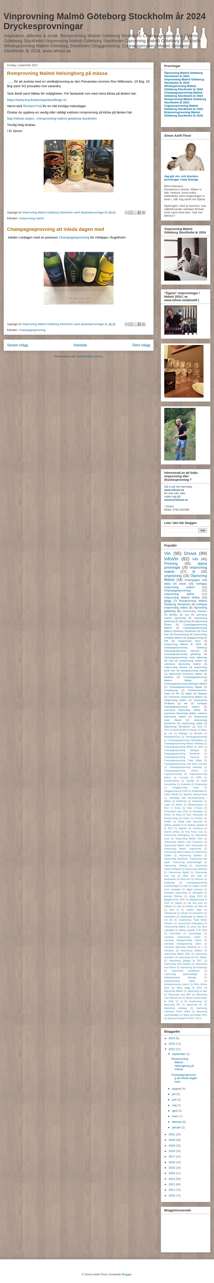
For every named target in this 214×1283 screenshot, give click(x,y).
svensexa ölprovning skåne (182, 709)
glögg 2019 (195, 896)
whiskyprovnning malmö (176, 984)
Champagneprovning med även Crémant (185, 764)
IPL (178, 693)
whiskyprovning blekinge (180, 977)
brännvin (199, 879)
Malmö (179, 804)
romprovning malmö (31, 218)
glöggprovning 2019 (174, 899)
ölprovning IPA (172, 1004)
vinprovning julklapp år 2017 (185, 960)
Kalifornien (181, 801)
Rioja (178, 815)
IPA (166, 640)
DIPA (198, 777)
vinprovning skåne (179, 594)
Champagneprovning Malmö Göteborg (183, 743)
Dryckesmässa (171, 781)
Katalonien (197, 801)
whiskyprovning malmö (194, 670)
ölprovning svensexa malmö (185, 673)
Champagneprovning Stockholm (182, 753)
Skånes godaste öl (173, 825)
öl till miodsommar (191, 1001)
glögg (167, 600)
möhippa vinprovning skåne (185, 606)
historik (178, 903)
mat (171, 660)
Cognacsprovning (173, 774)
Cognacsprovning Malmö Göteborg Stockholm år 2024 (183, 107)
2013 (172, 1178)
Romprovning (181, 634)
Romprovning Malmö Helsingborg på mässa (57, 73)
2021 (172, 1134)
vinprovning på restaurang (193, 967)
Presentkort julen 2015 (176, 811)
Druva (190, 553)
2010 (172, 1195)
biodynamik (170, 879)
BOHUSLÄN (180, 730)
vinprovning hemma (175, 667)
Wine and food (192, 876)
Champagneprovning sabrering (185, 767)
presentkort (170, 916)
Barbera (168, 677)
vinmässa (169, 950)
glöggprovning (195, 637)
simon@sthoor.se (176, 499)
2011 (172, 1189)
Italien (188, 693)
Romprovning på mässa (177, 818)
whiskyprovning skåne (179, 981)
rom (187, 614)
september (179, 1054)
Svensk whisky (172, 832)
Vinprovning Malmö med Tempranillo (183, 845)
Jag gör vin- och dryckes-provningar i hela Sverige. (181, 178)
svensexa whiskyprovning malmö (183, 940)
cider (185, 886)
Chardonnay (171, 690)
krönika (189, 906)
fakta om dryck (175, 583)
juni (174, 1099)
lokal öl (173, 910)
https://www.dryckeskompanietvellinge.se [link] (37, 100)
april (175, 1110)
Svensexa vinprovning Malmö (186, 696)
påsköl (200, 916)
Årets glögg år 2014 (189, 988)
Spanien (183, 828)
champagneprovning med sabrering (185, 657)
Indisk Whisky (171, 794)
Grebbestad (198, 791)
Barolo (193, 730)
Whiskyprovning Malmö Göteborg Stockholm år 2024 (183, 87)
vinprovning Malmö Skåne (182, 597)
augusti (177, 1088)
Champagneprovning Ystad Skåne (183, 760)
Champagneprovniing (196, 737)
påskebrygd (186, 916)
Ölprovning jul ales (197, 991)
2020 (172, 1139)
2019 (172, 1145)
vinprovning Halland (191, 950)
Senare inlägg (17, 345)
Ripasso (202, 693)
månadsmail (170, 913)
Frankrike (185, 784)
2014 (172, 1173)
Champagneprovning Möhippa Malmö (185, 683)
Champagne (192, 580)
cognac (196, 886)
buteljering (169, 882)
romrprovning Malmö (175, 927)
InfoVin (171, 558)
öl (193, 571)
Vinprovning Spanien (190, 855)
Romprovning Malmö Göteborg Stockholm (185, 602)
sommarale (175, 933)
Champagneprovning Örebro (181, 771)
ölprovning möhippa (175, 1008)
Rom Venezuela (194, 815)
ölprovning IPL (194, 1004)
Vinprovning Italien (175, 700)
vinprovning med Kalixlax (177, 964)
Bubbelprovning (172, 737)
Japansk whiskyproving (195, 794)
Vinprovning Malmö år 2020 (182, 644)
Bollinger (183, 733)
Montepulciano (195, 804)
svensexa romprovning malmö (182, 937)
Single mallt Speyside (190, 821)
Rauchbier (198, 811)
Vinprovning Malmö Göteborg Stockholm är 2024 (184, 81)
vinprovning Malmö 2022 (177, 954)
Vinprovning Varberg (175, 865)
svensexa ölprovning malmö (182, 663)
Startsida (80, 345)
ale (186, 703)
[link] (32, 106)
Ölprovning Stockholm (177, 726)
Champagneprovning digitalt (185, 686)
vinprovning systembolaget (180, 974)
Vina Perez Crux (194, 832)
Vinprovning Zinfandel (196, 869)
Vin (167, 553)
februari (177, 1122)
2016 (199, 727)
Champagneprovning (74, 237)
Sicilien (167, 821)
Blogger (126, 1274)
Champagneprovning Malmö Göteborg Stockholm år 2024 (183, 94)
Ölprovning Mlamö (173, 991)
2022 (172, 1049)
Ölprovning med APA (179, 994)
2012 (172, 1184)
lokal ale (202, 906)
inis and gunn (195, 903)
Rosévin (199, 818)
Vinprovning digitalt (179, 872)
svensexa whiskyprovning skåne (182, 944)
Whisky (173, 614)
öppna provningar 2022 (195, 1015)
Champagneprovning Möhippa (181, 750)
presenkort (198, 913)
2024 (172, 1038)
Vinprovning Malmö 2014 (188, 838)
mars (175, 1116)
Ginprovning (201, 784)
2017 (172, 1156)
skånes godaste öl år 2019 (193, 930)
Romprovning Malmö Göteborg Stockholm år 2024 (185, 100)
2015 (172, 1167)
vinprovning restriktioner (186, 971)
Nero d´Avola (194, 808)
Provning (171, 563)
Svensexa (198, 828)
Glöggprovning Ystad (186, 787)
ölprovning (185, 621)
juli (174, 1094)
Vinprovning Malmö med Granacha (183, 842)
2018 (172, 1151)
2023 (166, 730)
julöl (179, 906)
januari (176, 1127)
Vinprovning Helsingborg (177, 835)
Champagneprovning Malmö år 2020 (183, 747)
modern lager (194, 910)
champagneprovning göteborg (182, 654)
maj (175, 1105)
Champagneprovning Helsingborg (185, 740)
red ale (168, 920)
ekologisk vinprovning (175, 893)
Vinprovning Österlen (194, 611)
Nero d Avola (172, 808)
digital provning (194, 889)
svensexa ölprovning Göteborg (180, 947)
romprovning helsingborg (190, 923)
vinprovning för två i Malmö (193, 957)
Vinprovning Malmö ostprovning (182, 849)
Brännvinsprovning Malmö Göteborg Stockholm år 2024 (183, 114)
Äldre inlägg (141, 345)
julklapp (168, 906)
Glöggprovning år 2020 (175, 791)
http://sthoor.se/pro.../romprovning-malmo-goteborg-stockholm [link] (52, 118)
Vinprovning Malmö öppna (177, 852)
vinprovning (173, 576)
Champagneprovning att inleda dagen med (55, 229)
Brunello (198, 733)
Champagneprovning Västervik (181, 757)
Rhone (167, 815)
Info (195, 559)
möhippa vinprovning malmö (185, 585)
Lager (167, 804)
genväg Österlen (173, 896)
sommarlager (195, 933)
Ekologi (190, 781)
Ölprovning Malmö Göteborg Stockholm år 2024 (183, 74)
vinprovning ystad (192, 723)
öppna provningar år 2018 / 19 (183, 1018)
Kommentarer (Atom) (89, 356)
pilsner (184, 913)
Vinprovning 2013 (189, 640)
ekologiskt (198, 893)
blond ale (185, 879)
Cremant (183, 777)
